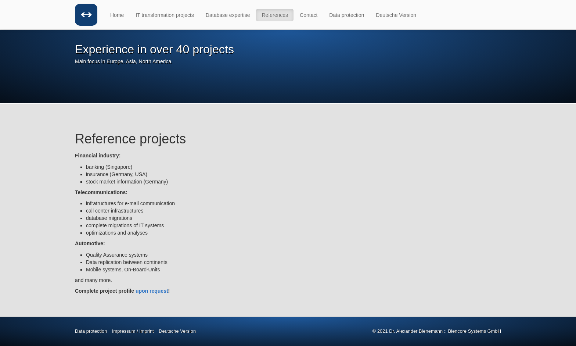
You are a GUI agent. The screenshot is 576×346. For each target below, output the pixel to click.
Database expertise (228, 15)
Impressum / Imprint (133, 331)
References (275, 15)
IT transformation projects (165, 15)
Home (117, 15)
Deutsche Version (396, 15)
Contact (308, 15)
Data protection (346, 15)
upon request (152, 291)
